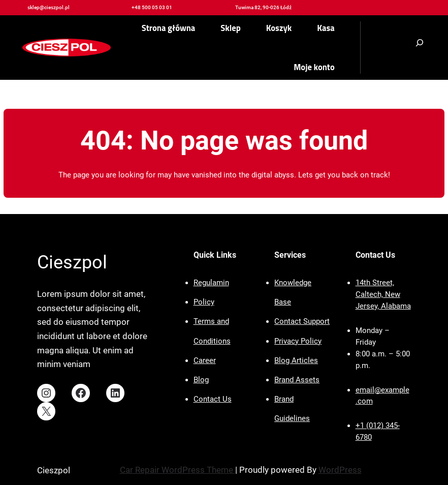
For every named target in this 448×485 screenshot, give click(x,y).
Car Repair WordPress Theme (177, 470)
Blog (201, 379)
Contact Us (213, 399)
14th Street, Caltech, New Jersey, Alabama (383, 294)
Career (205, 360)
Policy (204, 302)
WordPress (340, 470)
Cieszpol (72, 262)
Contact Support (302, 321)
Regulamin (211, 282)
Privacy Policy (298, 341)
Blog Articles (296, 360)
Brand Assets (296, 379)
